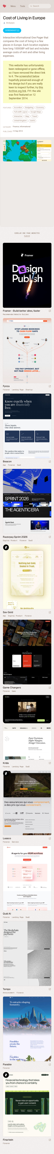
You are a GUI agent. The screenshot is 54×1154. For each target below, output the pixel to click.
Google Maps (36, 112)
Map (27, 116)
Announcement (8, 993)
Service (15, 842)
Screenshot (12, 30)
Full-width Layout (20, 112)
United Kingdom (20, 121)
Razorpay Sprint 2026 (15, 536)
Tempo (6, 989)
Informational (25, 126)
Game (14, 691)
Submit (27, 236)
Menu (13, 6)
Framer (6, 547)
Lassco (7, 838)
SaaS (19, 465)
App (4, 465)
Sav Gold (8, 612)
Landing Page (17, 390)
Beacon (7, 461)
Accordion (18, 107)
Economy (40, 107)
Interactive (18, 116)
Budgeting (29, 107)
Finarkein (8, 1139)
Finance (16, 126)
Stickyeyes (10, 23)
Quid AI (7, 913)
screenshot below (29, 76)
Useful (32, 121)
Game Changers (12, 687)
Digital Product (10, 540)
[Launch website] (50, 386)
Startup (29, 390)
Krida (6, 763)
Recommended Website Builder (16, 314)
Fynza (6, 386)
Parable (7, 1064)
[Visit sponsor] (50, 311)
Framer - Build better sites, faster (21, 310)
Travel (34, 116)
